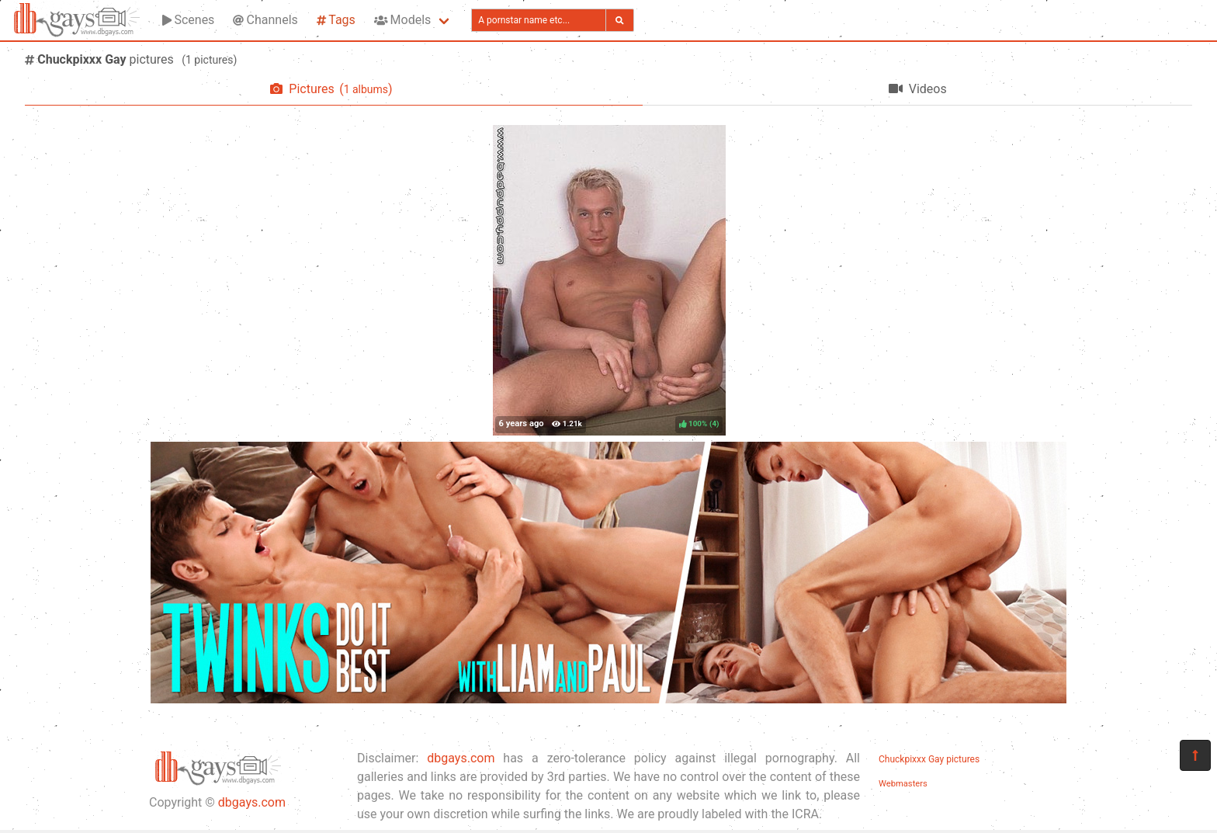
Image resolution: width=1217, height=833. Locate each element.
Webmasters (903, 784)
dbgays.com (252, 802)
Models (402, 19)
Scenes (188, 19)
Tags (336, 19)
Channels (265, 19)
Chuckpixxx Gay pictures (929, 759)
